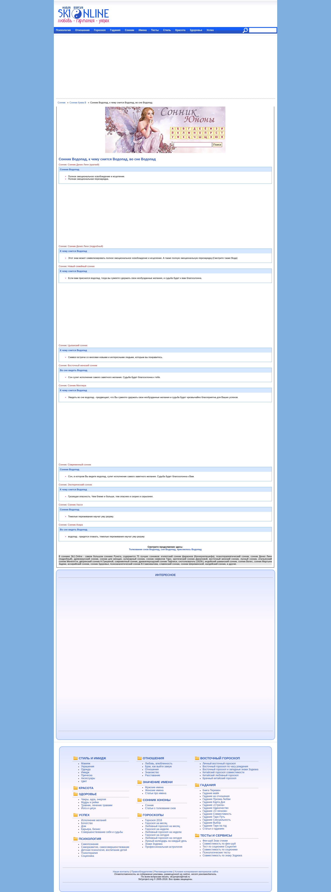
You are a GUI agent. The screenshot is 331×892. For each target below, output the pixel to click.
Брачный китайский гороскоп (219, 778)
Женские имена (154, 790)
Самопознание (89, 844)
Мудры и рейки (90, 802)
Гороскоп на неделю (157, 829)
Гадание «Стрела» (214, 805)
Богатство (87, 823)
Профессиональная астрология (163, 846)
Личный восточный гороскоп (219, 763)
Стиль (167, 30)
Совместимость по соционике (220, 849)
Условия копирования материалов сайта (196, 871)
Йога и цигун (88, 808)
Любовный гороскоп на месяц (162, 826)
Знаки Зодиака (153, 843)
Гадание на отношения (216, 796)
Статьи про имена (155, 793)
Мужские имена (154, 787)
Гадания (115, 30)
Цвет (84, 781)
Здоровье (196, 30)
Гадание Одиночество (216, 808)
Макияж (85, 763)
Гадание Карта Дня (214, 802)
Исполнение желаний (93, 820)
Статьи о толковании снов (160, 808)
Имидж (85, 772)
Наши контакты (121, 871)
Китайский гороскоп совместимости (223, 772)
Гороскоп (100, 30)
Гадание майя (211, 793)
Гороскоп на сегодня (157, 835)
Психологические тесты (217, 852)
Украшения (87, 766)
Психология (63, 30)
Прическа (86, 775)
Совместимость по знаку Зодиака (222, 855)
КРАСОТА (86, 788)
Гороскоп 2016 (153, 820)
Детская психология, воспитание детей (104, 850)
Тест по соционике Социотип (219, 846)
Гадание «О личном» (215, 811)
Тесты (155, 30)
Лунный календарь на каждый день (166, 840)
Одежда (85, 769)
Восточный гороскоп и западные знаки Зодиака (230, 769)
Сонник (129, 30)
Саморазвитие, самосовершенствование (105, 847)
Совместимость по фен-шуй (219, 843)
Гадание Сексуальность (217, 819)
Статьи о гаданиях (213, 828)
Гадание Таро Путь (214, 816)
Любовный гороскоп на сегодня (163, 838)
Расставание (152, 775)
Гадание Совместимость (217, 813)
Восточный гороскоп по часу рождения (225, 766)
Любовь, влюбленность (158, 763)
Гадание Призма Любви (217, 799)
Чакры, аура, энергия (93, 799)
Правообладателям (141, 871)
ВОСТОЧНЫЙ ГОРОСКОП (220, 758)
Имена (143, 30)
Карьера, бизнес (90, 829)
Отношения (82, 30)
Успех (210, 30)
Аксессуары (88, 778)
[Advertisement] (165, 66)
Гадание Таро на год (215, 825)
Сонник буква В (77, 102)
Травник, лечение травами (96, 805)
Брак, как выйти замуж (158, 766)
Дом (83, 826)
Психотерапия (89, 852)
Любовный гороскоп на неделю (163, 832)
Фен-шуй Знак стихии (215, 840)
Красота (180, 30)
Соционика (87, 855)
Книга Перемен (212, 790)
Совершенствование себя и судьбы (102, 832)
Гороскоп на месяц (156, 823)
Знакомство (152, 772)
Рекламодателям (163, 871)
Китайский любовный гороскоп (221, 775)
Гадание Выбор (212, 822)
